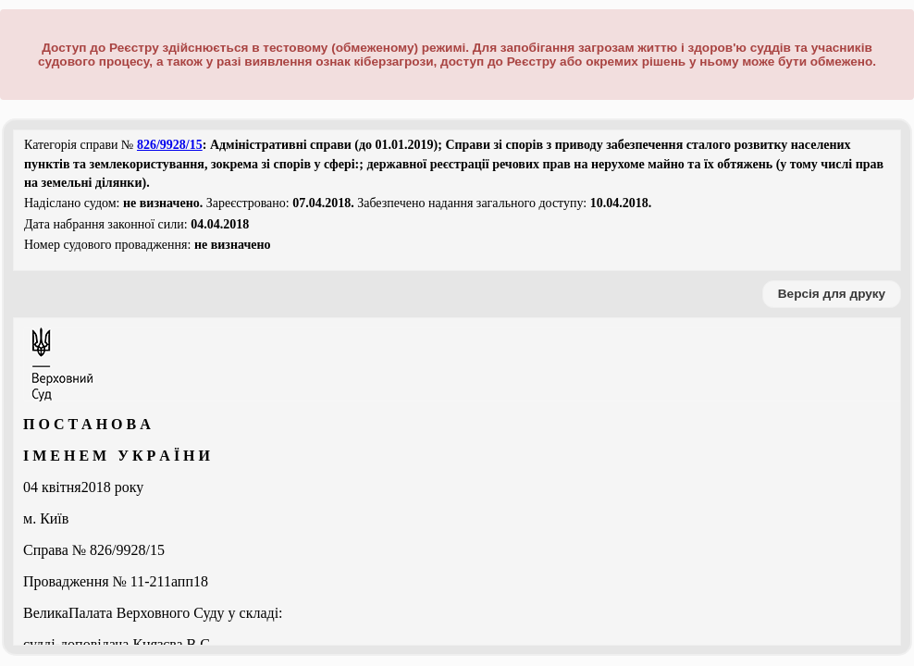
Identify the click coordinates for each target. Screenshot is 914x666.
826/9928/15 (170, 145)
